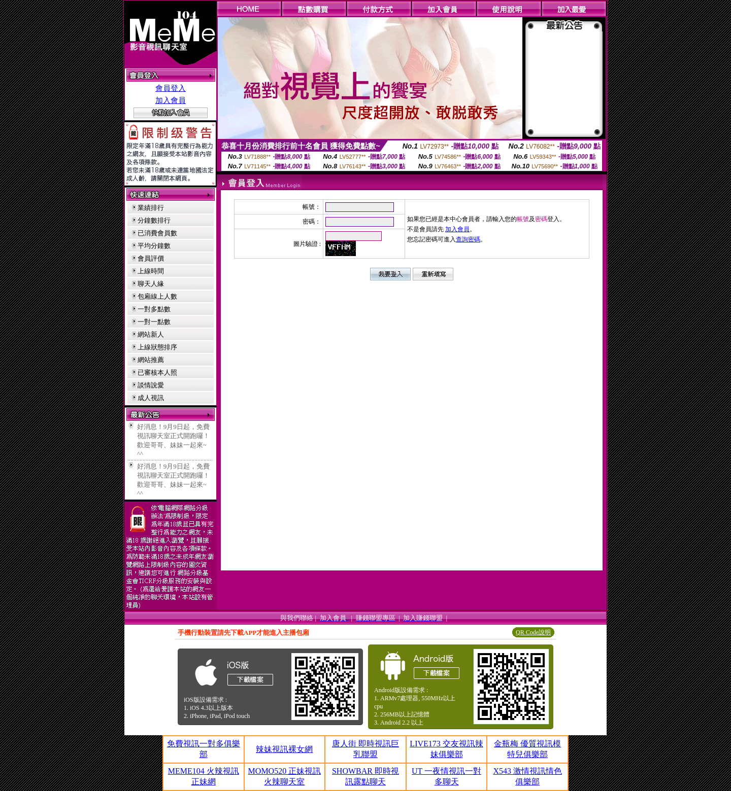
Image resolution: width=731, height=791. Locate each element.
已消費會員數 (157, 233)
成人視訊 (151, 398)
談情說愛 (151, 385)
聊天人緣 (151, 283)
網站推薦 (151, 360)
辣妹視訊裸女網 (284, 749)
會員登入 (170, 88)
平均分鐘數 (154, 245)
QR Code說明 (533, 632)
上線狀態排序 (157, 347)
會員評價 (151, 258)
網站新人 (151, 334)
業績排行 (151, 207)
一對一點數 (154, 322)
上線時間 (151, 271)
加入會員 (170, 100)
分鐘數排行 (154, 220)
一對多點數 (154, 309)
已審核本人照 (157, 372)
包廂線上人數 (157, 296)
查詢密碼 (468, 239)
